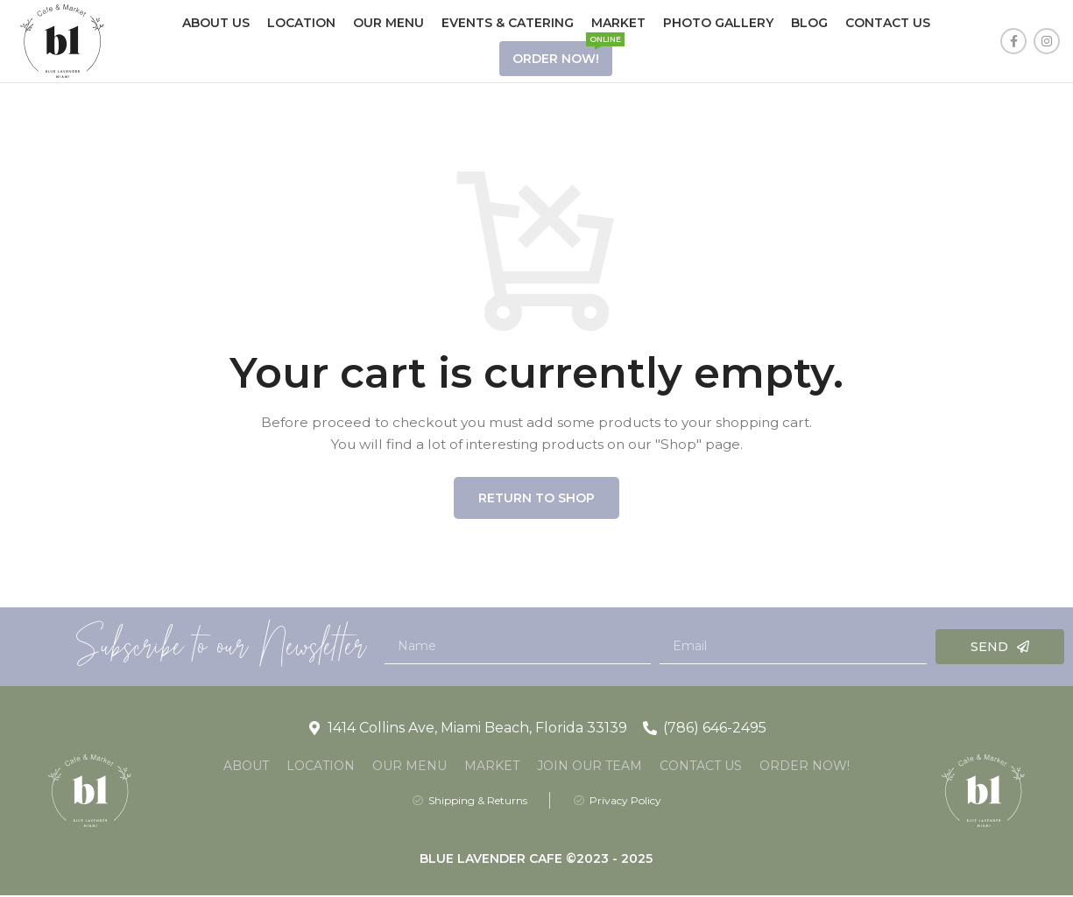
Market (491, 766)
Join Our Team (589, 766)
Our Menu (409, 766)
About (246, 766)
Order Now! (804, 766)
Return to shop (536, 499)
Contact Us (701, 766)
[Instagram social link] (1047, 42)
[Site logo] (62, 40)
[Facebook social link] (1013, 42)
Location (320, 766)
